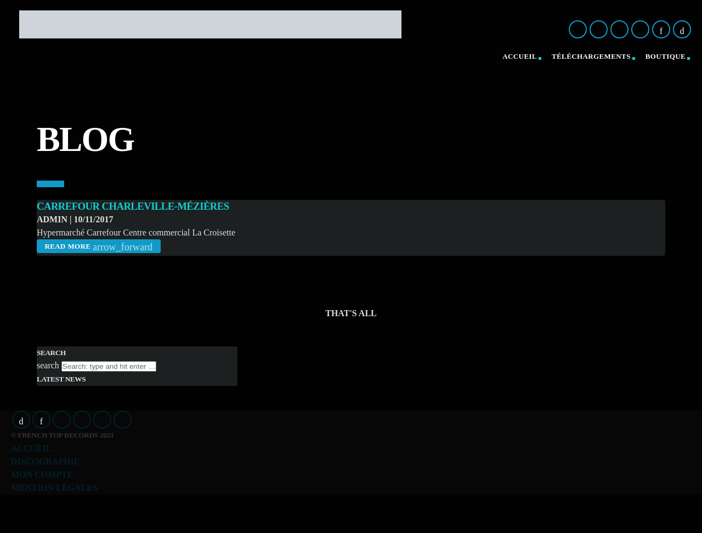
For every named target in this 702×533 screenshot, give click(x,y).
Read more (98, 247)
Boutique (666, 56)
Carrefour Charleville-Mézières (133, 206)
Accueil (519, 56)
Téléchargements (591, 56)
